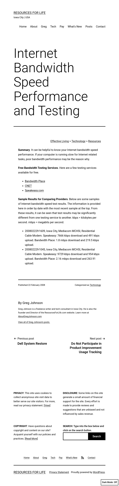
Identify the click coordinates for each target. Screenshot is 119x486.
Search (97, 436)
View (47, 405)
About (33, 26)
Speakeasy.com (34, 190)
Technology (78, 141)
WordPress (99, 472)
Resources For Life (30, 13)
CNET (28, 185)
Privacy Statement (59, 472)
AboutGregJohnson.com (30, 316)
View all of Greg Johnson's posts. (34, 322)
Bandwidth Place (35, 181)
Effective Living (59, 141)
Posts (88, 26)
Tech (53, 26)
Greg (44, 26)
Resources (94, 141)
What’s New (75, 26)
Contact (100, 26)
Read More (31, 438)
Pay (62, 26)
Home (23, 26)
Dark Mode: (109, 482)
